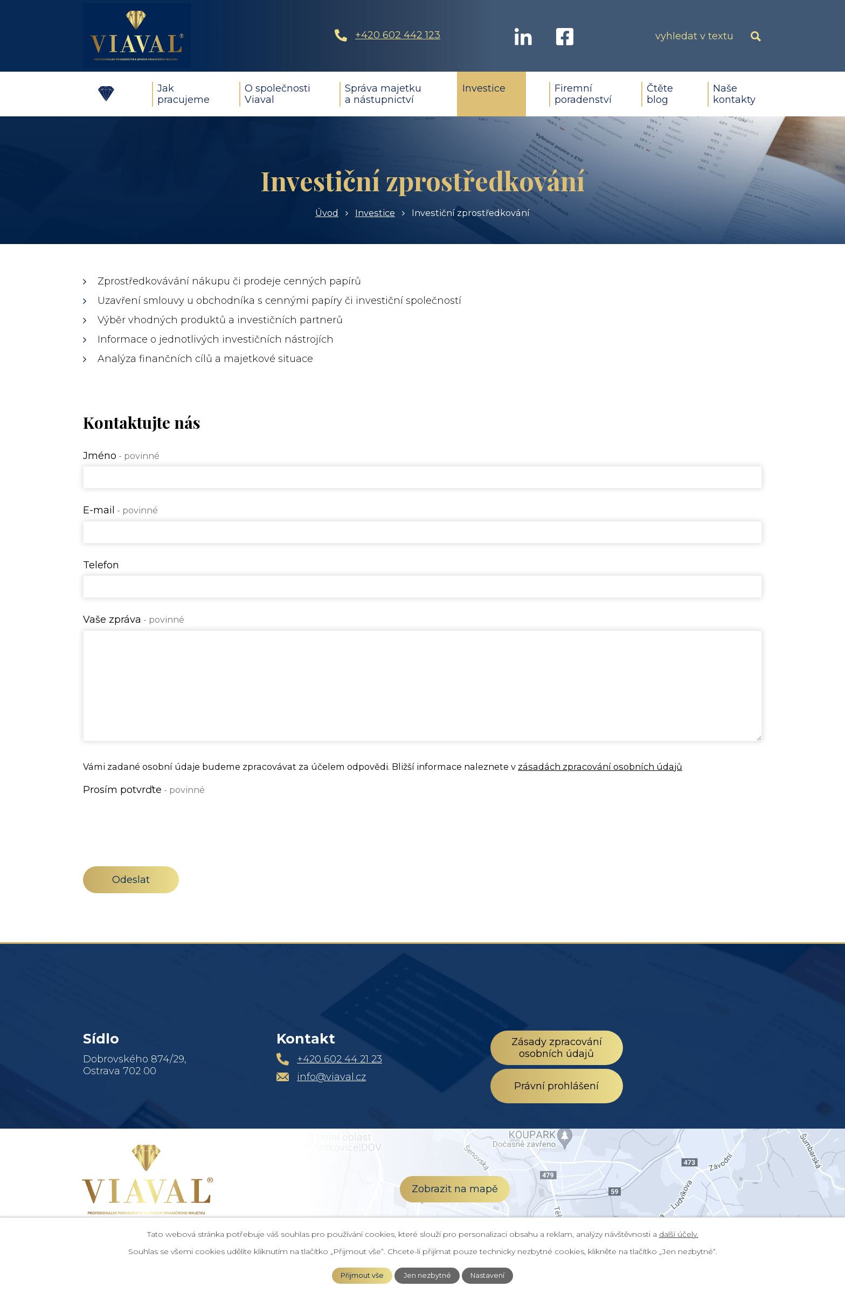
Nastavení (487, 1275)
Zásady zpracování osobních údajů (556, 1048)
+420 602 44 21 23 (339, 1059)
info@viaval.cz (331, 1077)
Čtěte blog (660, 94)
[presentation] (165, 821)
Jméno (121, 456)
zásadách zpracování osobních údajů (600, 766)
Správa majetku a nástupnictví (383, 94)
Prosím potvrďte (144, 790)
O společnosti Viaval (277, 94)
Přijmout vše (362, 1275)
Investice (483, 88)
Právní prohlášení (556, 1086)
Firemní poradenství (583, 94)
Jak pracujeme (183, 94)
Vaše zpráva (133, 619)
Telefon (101, 565)
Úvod (106, 94)
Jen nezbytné (427, 1275)
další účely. (678, 1234)
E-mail (120, 510)
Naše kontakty (734, 94)
